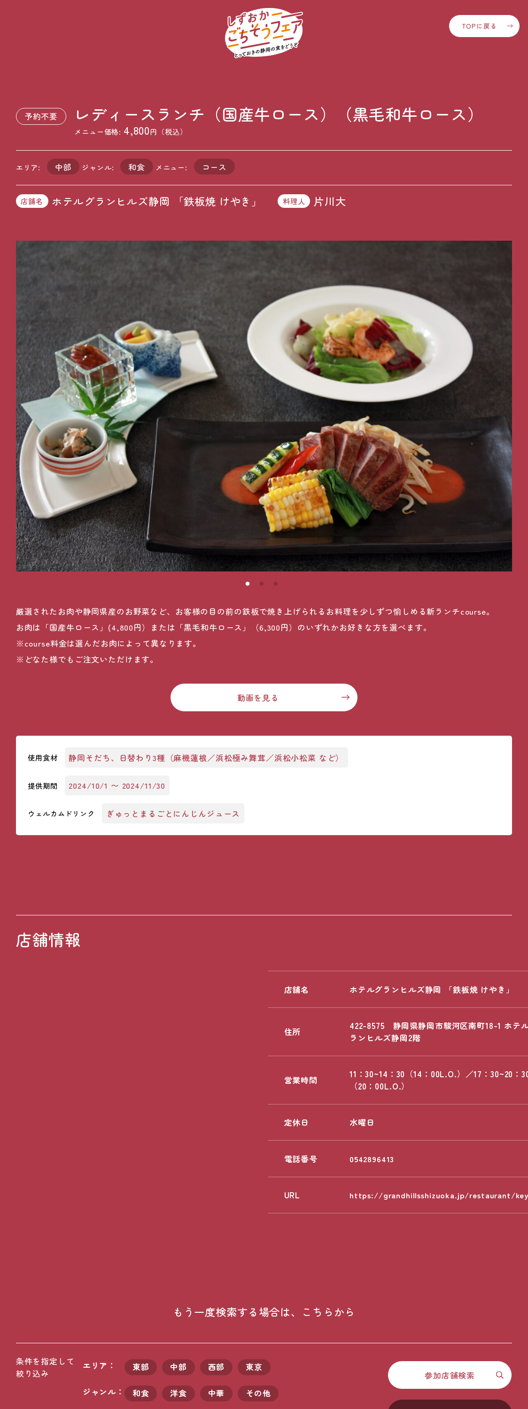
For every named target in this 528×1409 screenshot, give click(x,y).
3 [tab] (275, 584)
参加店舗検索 (450, 1375)
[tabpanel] (264, 406)
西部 (216, 1367)
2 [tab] (261, 584)
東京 (254, 1367)
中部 (178, 1367)
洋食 (178, 1394)
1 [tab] (247, 584)
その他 (259, 1394)
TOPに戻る (479, 25)
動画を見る (258, 697)
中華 (216, 1394)
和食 (140, 1394)
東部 (140, 1367)
